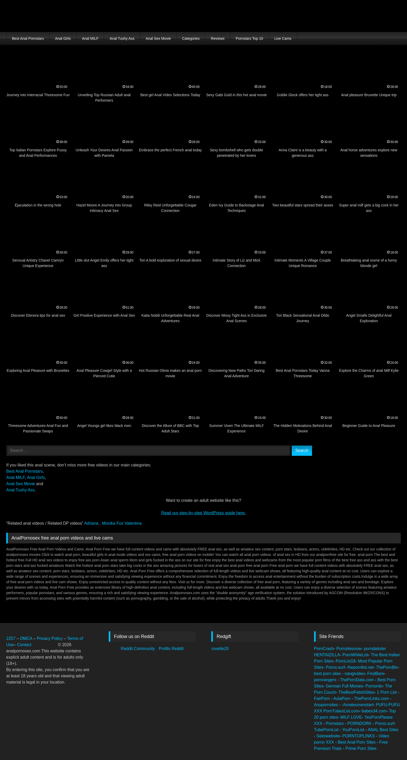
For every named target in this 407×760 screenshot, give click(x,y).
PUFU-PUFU (388, 705)
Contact (25, 644)
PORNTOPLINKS (359, 736)
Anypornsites (326, 705)
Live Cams (282, 38)
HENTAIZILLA (327, 655)
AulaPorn (342, 698)
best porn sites (328, 673)
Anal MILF (90, 38)
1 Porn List (387, 692)
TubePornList (327, 729)
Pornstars (335, 723)
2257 (11, 638)
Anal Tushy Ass (122, 38)
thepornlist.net (361, 667)
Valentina (133, 523)
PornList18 (346, 661)
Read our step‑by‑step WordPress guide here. (203, 513)
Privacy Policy (50, 638)
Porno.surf (335, 667)
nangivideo (355, 673)
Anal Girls (63, 38)
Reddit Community (138, 648)
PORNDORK (360, 723)
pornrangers (326, 680)
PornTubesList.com (341, 711)
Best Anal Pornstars (28, 38)
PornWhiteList (356, 655)
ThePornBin (387, 667)
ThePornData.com (357, 680)
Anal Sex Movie (158, 38)
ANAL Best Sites (383, 729)
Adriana (92, 523)
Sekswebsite (328, 736)
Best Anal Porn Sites (357, 742)
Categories (191, 38)
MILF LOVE (351, 717)
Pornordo (374, 686)
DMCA (26, 638)
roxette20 (220, 648)
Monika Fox (113, 523)
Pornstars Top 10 (249, 38)
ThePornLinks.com (372, 698)
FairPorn (322, 698)
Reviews (218, 38)
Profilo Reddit (171, 648)
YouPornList (353, 729)
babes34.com (374, 711)
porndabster (375, 648)
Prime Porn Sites (360, 748)
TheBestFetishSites (356, 692)
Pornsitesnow (348, 648)
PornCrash (324, 648)
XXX (318, 711)
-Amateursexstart (357, 705)
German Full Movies (344, 686)
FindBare (375, 673)
